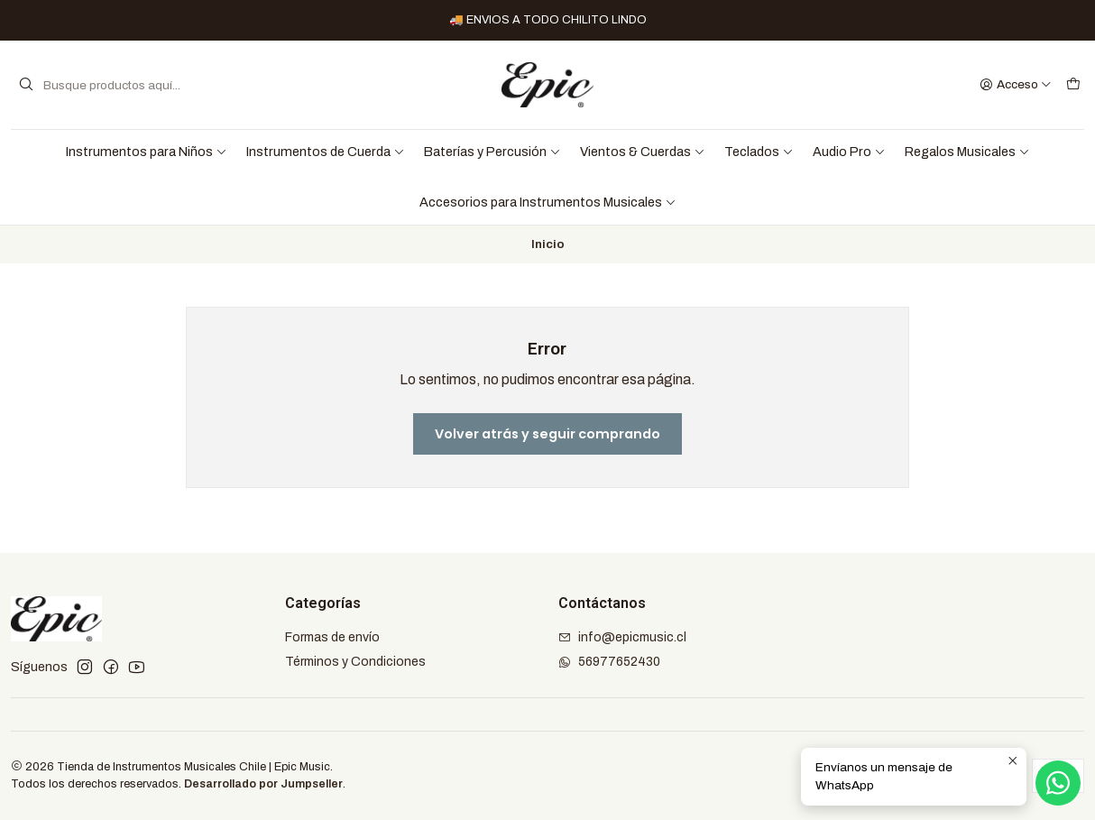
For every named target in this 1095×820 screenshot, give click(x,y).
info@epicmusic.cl (622, 637)
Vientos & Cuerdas (642, 151)
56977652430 (609, 661)
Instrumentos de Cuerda (325, 151)
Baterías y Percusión (492, 151)
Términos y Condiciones (355, 661)
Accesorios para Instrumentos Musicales (547, 202)
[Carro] (1073, 84)
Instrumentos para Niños (146, 151)
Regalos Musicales (967, 151)
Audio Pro (849, 151)
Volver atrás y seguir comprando (547, 434)
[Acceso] (1015, 84)
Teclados (759, 151)
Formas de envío (332, 637)
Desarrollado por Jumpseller (263, 784)
